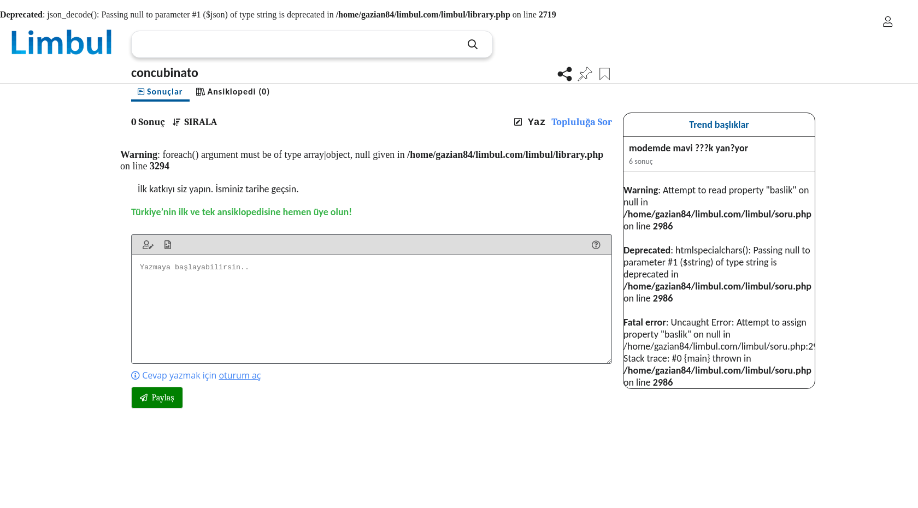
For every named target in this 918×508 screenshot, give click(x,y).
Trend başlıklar (719, 125)
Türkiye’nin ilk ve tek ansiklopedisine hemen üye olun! (241, 212)
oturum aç (240, 375)
